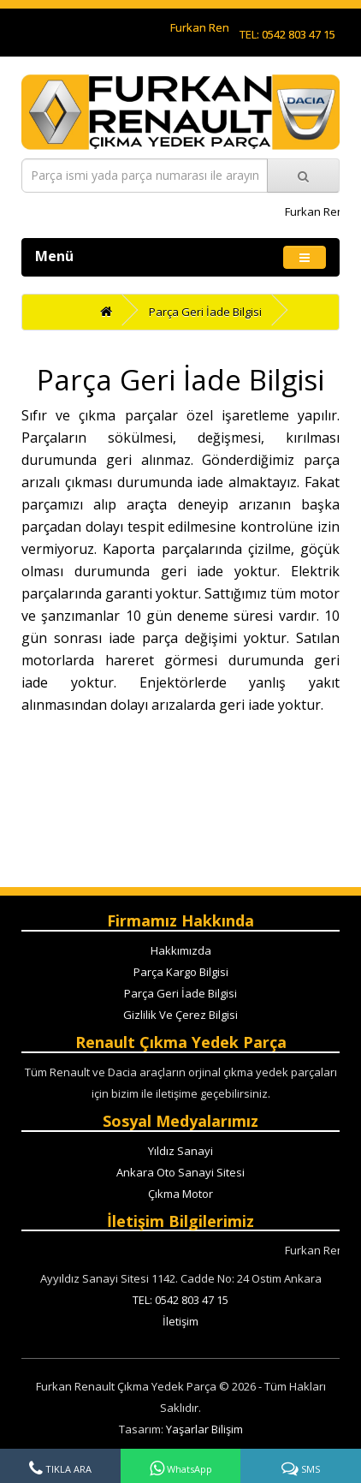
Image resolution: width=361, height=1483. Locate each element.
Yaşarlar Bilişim (204, 1429)
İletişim (180, 1321)
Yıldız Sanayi (180, 1150)
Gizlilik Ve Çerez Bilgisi (180, 1014)
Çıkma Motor (180, 1193)
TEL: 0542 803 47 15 (287, 34)
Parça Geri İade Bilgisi (205, 311)
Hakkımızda (181, 950)
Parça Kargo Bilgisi (180, 972)
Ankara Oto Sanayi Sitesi (180, 1172)
